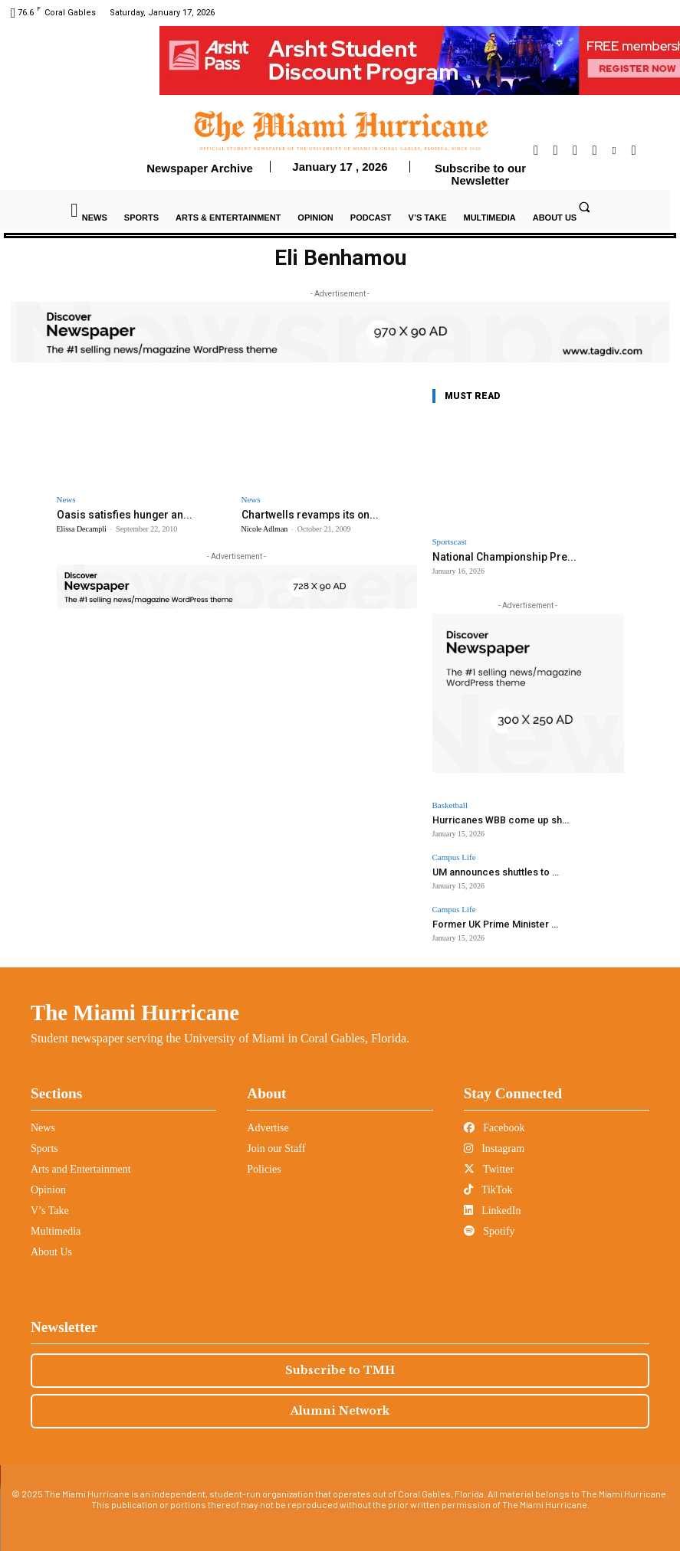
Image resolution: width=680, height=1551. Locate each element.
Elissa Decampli (82, 528)
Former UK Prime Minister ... (487, 919)
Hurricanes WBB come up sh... (492, 818)
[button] (584, 207)
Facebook (494, 1122)
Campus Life (454, 855)
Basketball (450, 804)
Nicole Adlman (264, 528)
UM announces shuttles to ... (489, 869)
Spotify (489, 1226)
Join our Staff (276, 1143)
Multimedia (55, 1226)
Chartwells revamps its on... (304, 514)
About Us (51, 1246)
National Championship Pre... (498, 556)
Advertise (267, 1122)
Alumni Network (340, 1405)
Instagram (494, 1143)
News (66, 500)
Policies (264, 1164)
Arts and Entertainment (81, 1164)
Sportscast (449, 542)
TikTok (488, 1184)
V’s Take (50, 1205)
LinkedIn (492, 1205)
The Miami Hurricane (135, 1007)
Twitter (489, 1164)
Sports (44, 1143)
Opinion (48, 1184)
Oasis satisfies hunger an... (118, 514)
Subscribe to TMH (340, 1365)
